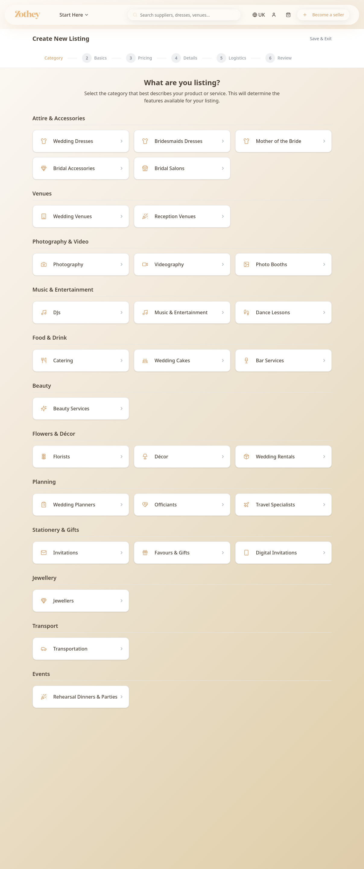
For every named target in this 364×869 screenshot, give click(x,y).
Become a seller (323, 15)
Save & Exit (321, 38)
